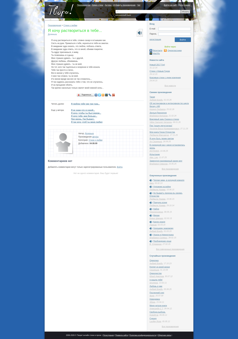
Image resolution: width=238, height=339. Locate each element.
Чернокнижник (156, 212)
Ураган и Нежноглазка (163, 235)
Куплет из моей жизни (160, 267)
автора (95, 137)
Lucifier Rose (155, 321)
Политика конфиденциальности (142, 335)
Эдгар (152, 302)
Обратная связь (164, 335)
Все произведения (170, 169)
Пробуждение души (162, 241)
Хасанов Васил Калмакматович (164, 129)
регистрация (155, 39)
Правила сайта (121, 335)
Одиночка (154, 260)
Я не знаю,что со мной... (83, 110)
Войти (119, 167)
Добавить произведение (124, 5)
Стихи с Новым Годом (160, 71)
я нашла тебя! (156, 280)
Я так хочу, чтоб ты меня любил (86, 122)
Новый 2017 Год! (157, 65)
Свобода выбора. (158, 312)
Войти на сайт (170, 5)
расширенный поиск (123, 15)
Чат (138, 5)
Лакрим (153, 225)
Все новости (170, 86)
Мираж (156, 215)
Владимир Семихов (159, 164)
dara (152, 183)
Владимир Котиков (159, 116)
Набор (156, 209)
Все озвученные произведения (170, 249)
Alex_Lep (154, 157)
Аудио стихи (97, 5)
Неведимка (155, 299)
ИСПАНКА (154, 151)
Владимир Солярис (158, 238)
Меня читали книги (158, 305)
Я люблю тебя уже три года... (85, 104)
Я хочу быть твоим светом (162, 138)
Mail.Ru (155, 53)
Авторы (108, 5)
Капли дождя (159, 222)
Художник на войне (162, 187)
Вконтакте (156, 50)
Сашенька (154, 270)
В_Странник (155, 244)
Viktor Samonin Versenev (161, 122)
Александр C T (156, 308)
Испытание (155, 154)
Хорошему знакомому (163, 228)
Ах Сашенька (156, 141)
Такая (152, 97)
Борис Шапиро (156, 218)
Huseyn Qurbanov (157, 109)
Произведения (83, 5)
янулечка (154, 283)
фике (152, 296)
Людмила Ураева (157, 189)
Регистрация (184, 5)
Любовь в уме (156, 286)
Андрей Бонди (156, 100)
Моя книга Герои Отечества (162, 132)
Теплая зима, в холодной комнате (168, 180)
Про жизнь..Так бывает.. (83, 119)
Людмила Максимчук (159, 135)
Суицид (153, 318)
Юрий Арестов (157, 276)
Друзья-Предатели (158, 113)
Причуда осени (160, 202)
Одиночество (156, 273)
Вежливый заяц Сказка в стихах (164, 119)
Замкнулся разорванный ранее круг (166, 161)
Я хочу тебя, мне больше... (84, 116)
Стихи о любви (70, 25)
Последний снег (157, 293)
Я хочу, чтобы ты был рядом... (86, 113)
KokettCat (154, 315)
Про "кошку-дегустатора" (161, 126)
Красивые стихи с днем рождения (165, 77)
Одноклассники (173, 50)
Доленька (52, 34)
